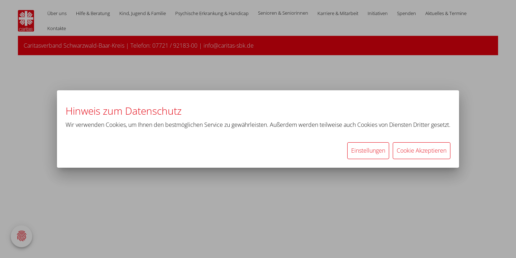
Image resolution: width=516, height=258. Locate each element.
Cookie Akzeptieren (421, 150)
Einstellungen (368, 150)
